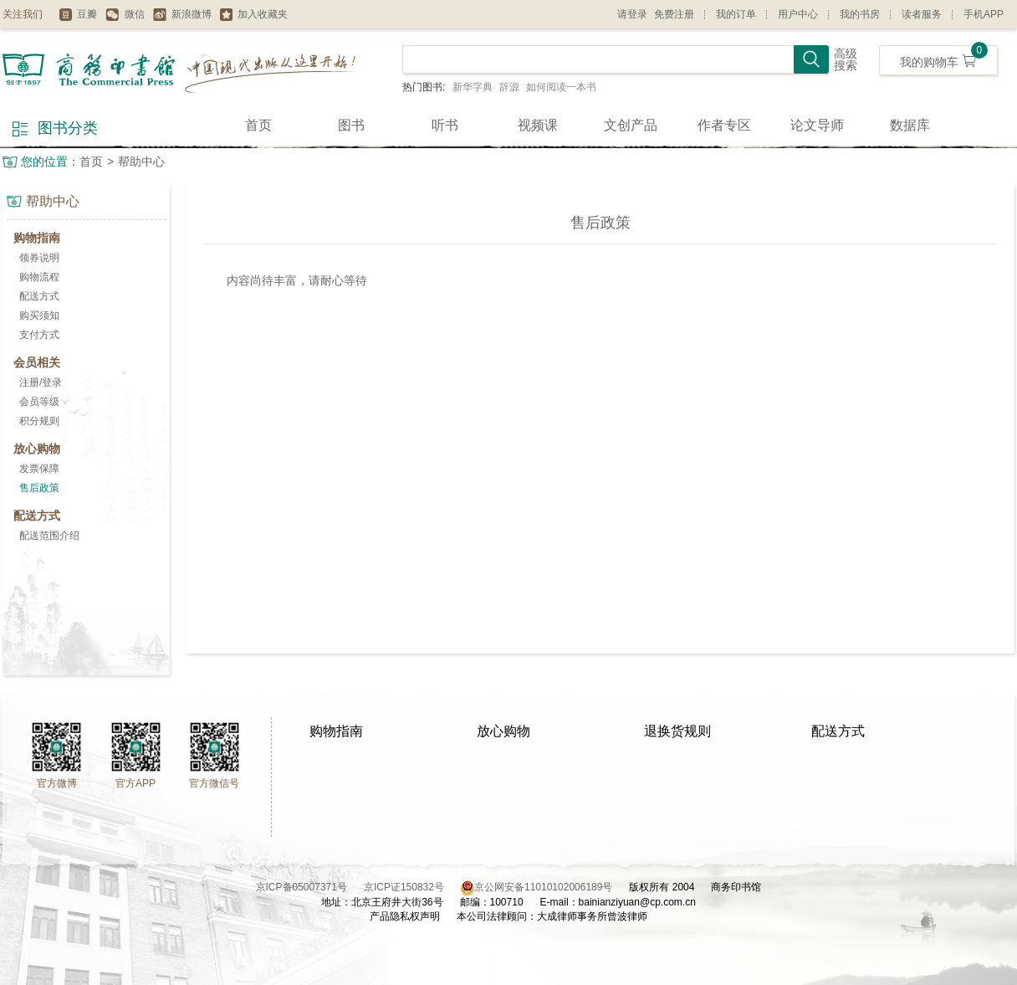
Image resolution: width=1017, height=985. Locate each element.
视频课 (538, 125)
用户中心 (798, 14)
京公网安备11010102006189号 (543, 887)
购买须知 (39, 315)
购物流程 (39, 277)
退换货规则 (677, 731)
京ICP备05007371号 (310, 887)
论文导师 (817, 125)
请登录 (632, 14)
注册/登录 (40, 382)
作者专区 (724, 125)
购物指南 (336, 731)
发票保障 (39, 469)
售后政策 (39, 488)
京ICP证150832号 (412, 887)
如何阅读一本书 (561, 87)
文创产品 (630, 125)
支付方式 (39, 335)
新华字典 (472, 87)
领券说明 (39, 258)
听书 (445, 125)
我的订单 (736, 14)
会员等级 (39, 402)
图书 (351, 125)
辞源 (509, 87)
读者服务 (922, 14)
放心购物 (503, 731)
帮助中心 (141, 161)
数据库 (910, 125)
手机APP (983, 14)
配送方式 (39, 296)
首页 (258, 125)
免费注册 (674, 14)
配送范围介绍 (49, 535)
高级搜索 (845, 60)
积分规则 (39, 421)
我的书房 (860, 14)
